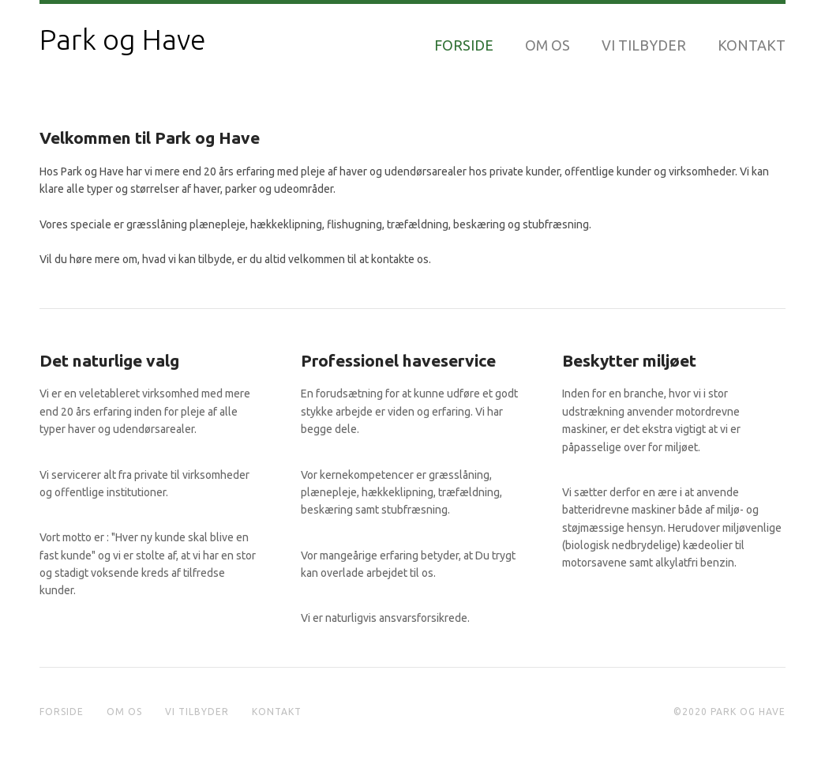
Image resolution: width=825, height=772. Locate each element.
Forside (463, 45)
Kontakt (752, 45)
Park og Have (122, 39)
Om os (547, 45)
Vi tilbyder (644, 45)
